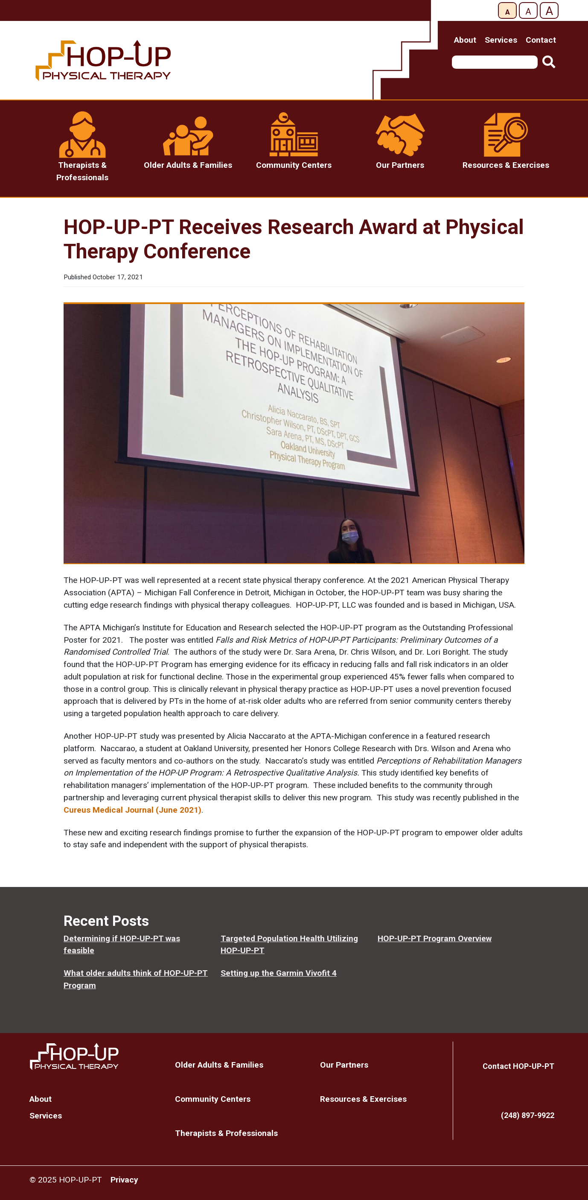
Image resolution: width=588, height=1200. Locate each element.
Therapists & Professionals (226, 1133)
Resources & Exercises (363, 1099)
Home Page (95, 1056)
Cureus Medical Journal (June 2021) (132, 810)
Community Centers (212, 1099)
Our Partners (344, 1065)
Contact (541, 40)
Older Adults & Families (219, 1065)
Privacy (124, 1180)
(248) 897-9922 (527, 1115)
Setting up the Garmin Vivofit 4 (279, 973)
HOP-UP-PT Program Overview (435, 938)
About (465, 40)
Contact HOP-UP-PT (518, 1066)
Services (501, 40)
